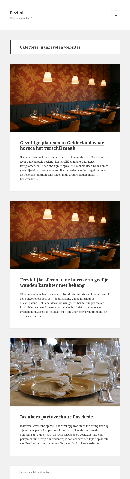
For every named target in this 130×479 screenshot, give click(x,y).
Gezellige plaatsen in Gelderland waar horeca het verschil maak (62, 145)
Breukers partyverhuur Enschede (56, 417)
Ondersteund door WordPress (35, 472)
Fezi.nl (16, 13)
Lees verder (29, 179)
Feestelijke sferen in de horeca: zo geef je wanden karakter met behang (64, 282)
